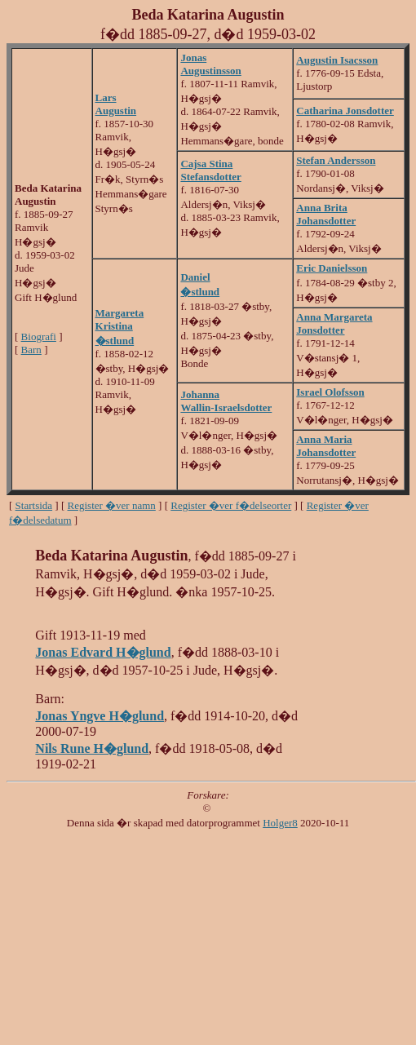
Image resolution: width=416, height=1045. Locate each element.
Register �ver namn (112, 505)
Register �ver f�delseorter (230, 505)
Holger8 (280, 823)
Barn (31, 349)
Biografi (38, 336)
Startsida (34, 505)
